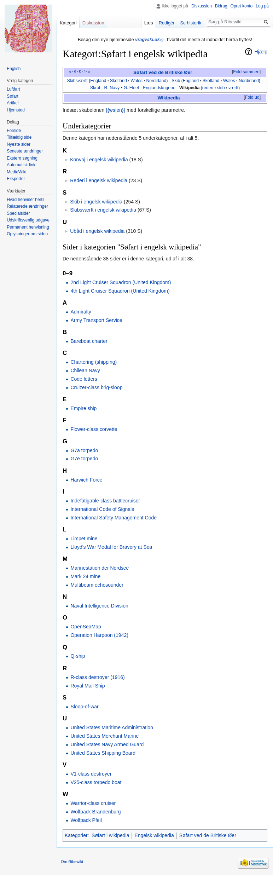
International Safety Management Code (113, 517)
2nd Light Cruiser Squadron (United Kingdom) (120, 282)
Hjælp (260, 51)
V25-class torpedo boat (95, 782)
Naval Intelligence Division (99, 606)
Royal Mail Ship (87, 686)
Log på (262, 6)
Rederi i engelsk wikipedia (98, 180)
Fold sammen (246, 71)
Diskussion (201, 6)
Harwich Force (86, 480)
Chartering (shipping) (93, 362)
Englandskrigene (159, 87)
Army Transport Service (96, 320)
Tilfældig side (19, 137)
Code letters (83, 379)
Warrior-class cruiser (93, 803)
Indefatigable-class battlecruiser (105, 500)
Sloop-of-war (84, 706)
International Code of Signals (102, 509)
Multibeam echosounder (96, 585)
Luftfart (13, 89)
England (98, 80)
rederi (207, 87)
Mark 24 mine (85, 576)
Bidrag (221, 6)
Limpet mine (83, 538)
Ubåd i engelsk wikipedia (97, 231)
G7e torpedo (84, 458)
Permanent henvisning (28, 227)
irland (161, 80)
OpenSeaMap (85, 626)
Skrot (95, 87)
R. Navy (112, 87)
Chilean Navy (85, 370)
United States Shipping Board (102, 753)
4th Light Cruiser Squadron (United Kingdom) (119, 291)
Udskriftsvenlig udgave (28, 220)
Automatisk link (21, 164)
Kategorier (76, 835)
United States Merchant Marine (104, 736)
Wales (136, 80)
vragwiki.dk (147, 39)
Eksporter (16, 178)
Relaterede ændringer (27, 206)
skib (221, 87)
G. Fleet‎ (131, 87)
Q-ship (77, 656)
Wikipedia (189, 87)
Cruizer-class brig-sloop (96, 387)
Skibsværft (77, 80)
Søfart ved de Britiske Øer (162, 72)
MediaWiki (16, 171)
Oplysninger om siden (27, 233)
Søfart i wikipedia (110, 835)
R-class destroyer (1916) (97, 677)
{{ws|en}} (115, 110)
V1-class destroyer (90, 774)
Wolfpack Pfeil (85, 820)
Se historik (190, 22)
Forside (14, 130)
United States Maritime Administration (111, 727)
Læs (148, 22)
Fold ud (252, 97)
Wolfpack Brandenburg (95, 811)
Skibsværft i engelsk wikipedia (103, 210)
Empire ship (83, 408)
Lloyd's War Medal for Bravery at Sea (111, 547)
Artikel (12, 102)
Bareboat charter (88, 341)
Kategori (68, 22)
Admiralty (80, 312)
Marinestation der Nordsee (99, 568)
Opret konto (242, 6)
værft (233, 87)
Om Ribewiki (72, 861)
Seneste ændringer (25, 151)
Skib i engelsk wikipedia (96, 202)
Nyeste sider (18, 144)
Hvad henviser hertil (25, 199)
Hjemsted (16, 110)
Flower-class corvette (93, 429)
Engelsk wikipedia (154, 835)
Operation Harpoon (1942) (99, 635)
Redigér (167, 22)
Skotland (118, 80)
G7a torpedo (84, 450)
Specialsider (18, 213)
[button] (246, 72)
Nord (151, 80)
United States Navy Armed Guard (107, 744)
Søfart (12, 96)
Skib (176, 80)
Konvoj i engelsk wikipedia (99, 159)
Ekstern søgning (22, 158)
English (14, 68)
